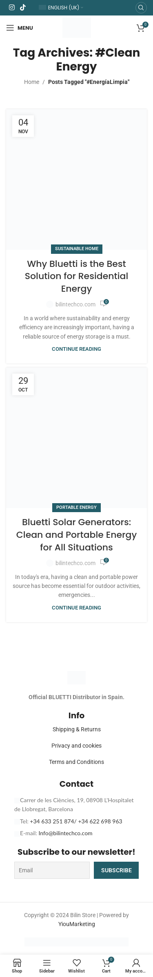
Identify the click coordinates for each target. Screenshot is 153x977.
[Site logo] (76, 27)
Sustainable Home (76, 248)
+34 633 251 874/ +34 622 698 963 (76, 821)
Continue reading (76, 349)
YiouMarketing (76, 924)
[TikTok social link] (22, 7)
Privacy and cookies (76, 745)
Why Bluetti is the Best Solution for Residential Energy (76, 276)
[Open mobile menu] (19, 28)
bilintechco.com (75, 304)
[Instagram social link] (11, 7)
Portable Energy (76, 507)
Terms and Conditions (76, 762)
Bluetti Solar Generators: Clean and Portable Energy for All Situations (76, 535)
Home (31, 82)
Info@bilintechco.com (66, 833)
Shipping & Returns (77, 729)
